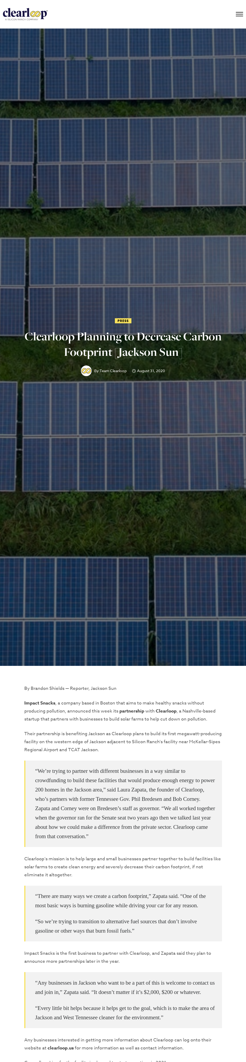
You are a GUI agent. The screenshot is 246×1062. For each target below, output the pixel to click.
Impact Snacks (39, 703)
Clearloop (166, 711)
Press (123, 321)
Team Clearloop (113, 371)
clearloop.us (61, 1048)
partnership (131, 711)
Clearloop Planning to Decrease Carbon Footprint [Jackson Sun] (123, 344)
